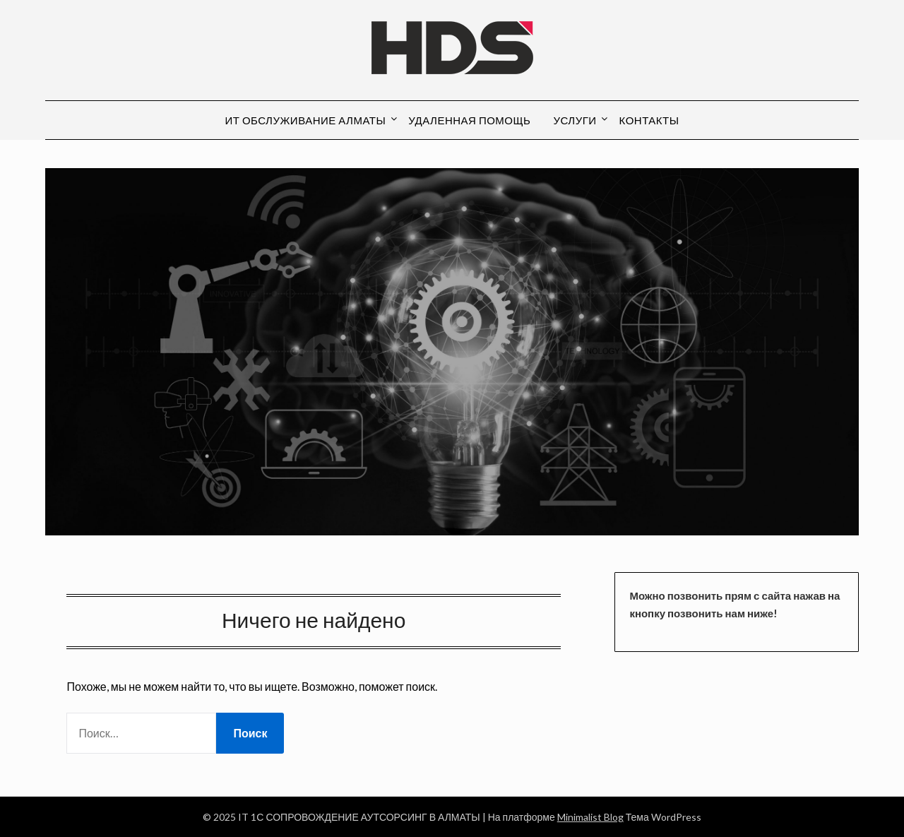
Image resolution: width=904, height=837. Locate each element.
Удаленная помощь (469, 120)
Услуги (574, 120)
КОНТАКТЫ (649, 120)
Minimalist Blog (590, 817)
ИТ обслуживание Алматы (305, 120)
